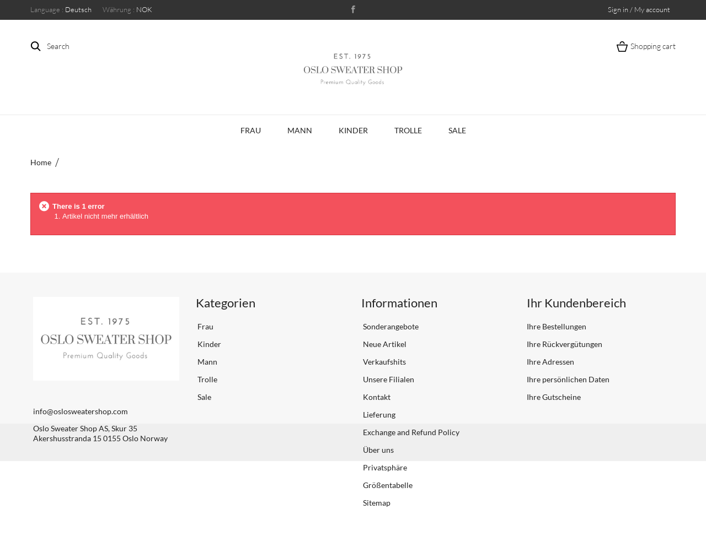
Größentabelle (387, 485)
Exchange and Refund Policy (410, 432)
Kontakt (376, 397)
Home (40, 162)
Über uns (377, 449)
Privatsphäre (384, 467)
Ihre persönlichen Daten (568, 379)
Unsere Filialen (387, 379)
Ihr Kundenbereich (576, 302)
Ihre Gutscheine (554, 397)
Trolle (408, 130)
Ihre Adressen (550, 361)
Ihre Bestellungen (556, 326)
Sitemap (376, 502)
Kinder (353, 130)
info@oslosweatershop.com (80, 411)
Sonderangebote (390, 326)
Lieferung (378, 414)
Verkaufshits (383, 361)
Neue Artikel (384, 344)
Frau (250, 130)
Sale (457, 130)
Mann (299, 130)
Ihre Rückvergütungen (564, 344)
